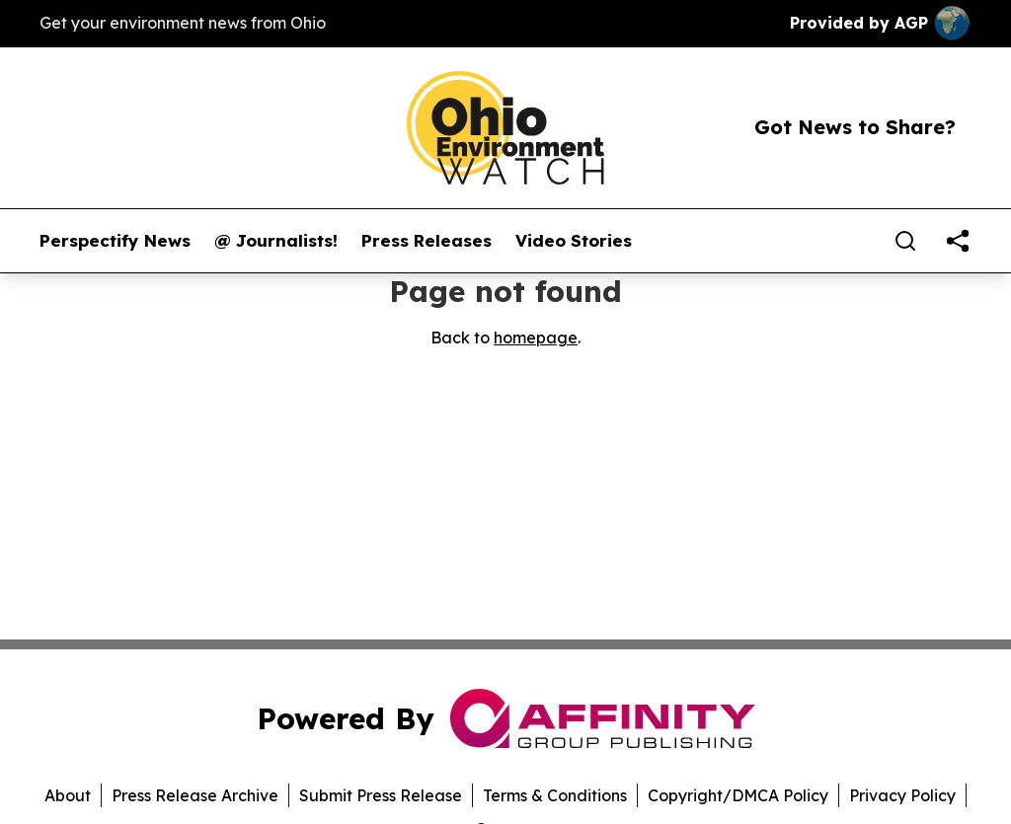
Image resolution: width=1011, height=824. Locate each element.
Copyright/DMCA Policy (738, 795)
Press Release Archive (195, 795)
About (67, 795)
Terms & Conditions (555, 795)
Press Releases (426, 241)
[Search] (905, 240)
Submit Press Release (380, 795)
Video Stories (573, 241)
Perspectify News (115, 241)
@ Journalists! (276, 241)
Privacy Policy (902, 795)
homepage (536, 337)
